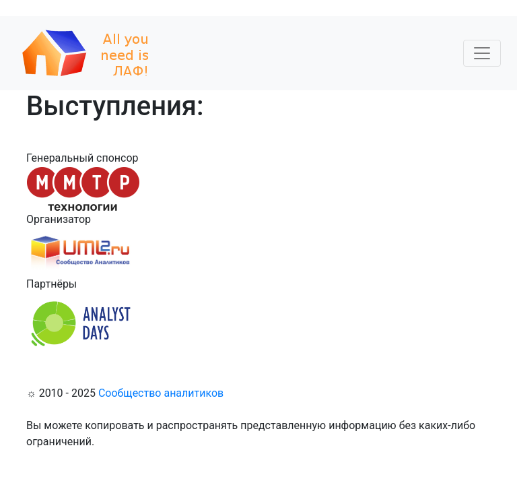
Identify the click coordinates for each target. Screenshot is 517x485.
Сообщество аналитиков (160, 393)
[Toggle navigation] (482, 53)
